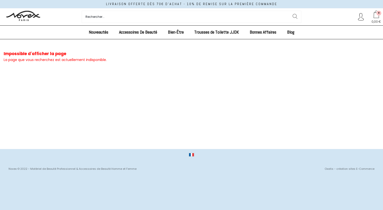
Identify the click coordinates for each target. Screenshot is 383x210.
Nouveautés (98, 32)
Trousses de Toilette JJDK (216, 32)
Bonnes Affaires (263, 32)
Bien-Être (176, 32)
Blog (290, 32)
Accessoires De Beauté (138, 32)
